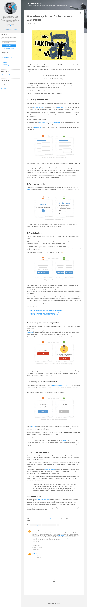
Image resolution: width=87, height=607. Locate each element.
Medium (16, 29)
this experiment (38, 132)
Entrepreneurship (54, 11)
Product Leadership (6, 56)
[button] (80, 18)
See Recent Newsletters (9, 48)
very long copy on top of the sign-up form (49, 126)
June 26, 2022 (35, 554)
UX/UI (29, 11)
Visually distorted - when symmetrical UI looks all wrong (44, 319)
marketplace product (49, 474)
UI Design (44, 529)
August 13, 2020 (36, 546)
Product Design (61, 540)
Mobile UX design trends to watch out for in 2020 (42, 317)
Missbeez (33, 430)
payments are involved (58, 374)
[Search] (83, 4)
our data (64, 445)
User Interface (52, 529)
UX (58, 529)
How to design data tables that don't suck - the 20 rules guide (45, 316)
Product (35, 11)
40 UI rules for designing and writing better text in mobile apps (46, 315)
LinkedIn (10, 29)
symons (34, 535)
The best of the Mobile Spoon (9, 75)
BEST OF (63, 11)
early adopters (61, 112)
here (47, 517)
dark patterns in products (42, 503)
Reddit (28, 193)
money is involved (46, 376)
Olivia (33, 558)
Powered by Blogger (54, 603)
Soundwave (30, 337)
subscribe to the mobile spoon (51, 523)
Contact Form (4, 89)
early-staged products (39, 112)
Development (43, 11)
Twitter (5, 29)
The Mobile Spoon (34, 3)
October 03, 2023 (36, 562)
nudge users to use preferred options (61, 389)
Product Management (35, 529)
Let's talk (70, 11)
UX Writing (4, 62)
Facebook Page (10, 25)
